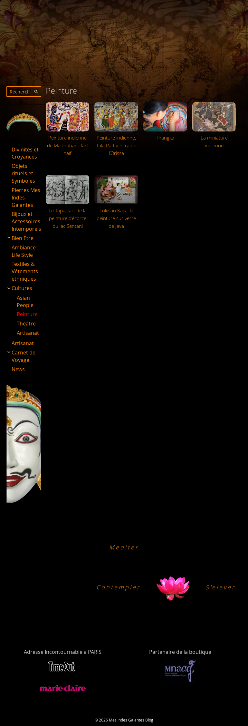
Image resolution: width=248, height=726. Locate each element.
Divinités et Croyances (25, 153)
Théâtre (26, 323)
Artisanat (28, 332)
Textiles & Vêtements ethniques (25, 271)
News (18, 369)
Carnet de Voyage (23, 356)
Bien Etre (22, 238)
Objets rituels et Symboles (23, 173)
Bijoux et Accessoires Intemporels (26, 221)
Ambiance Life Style (24, 251)
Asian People (25, 301)
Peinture (27, 314)
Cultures (22, 288)
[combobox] (23, 91)
